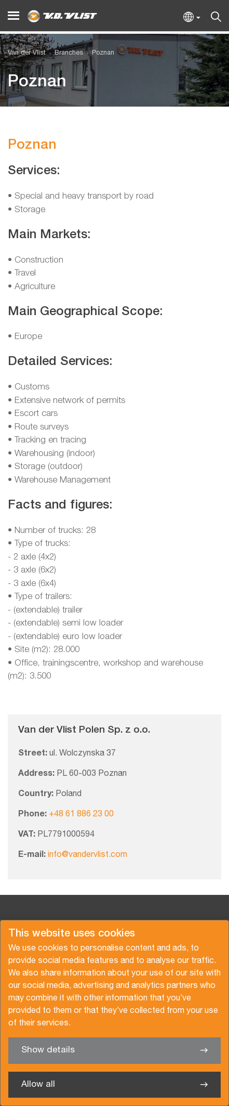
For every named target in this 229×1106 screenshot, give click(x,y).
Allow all (38, 1084)
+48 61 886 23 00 (81, 814)
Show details (48, 1050)
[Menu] (13, 15)
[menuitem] (64, 53)
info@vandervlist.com (87, 854)
